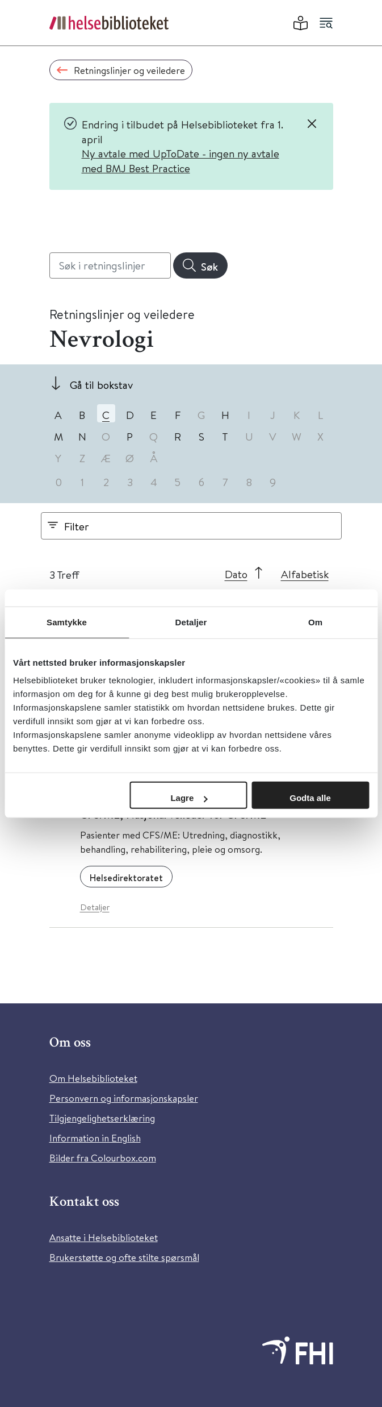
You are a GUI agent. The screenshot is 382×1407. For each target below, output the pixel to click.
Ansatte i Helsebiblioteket (103, 1237)
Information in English (95, 1137)
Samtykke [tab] (67, 621)
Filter (76, 526)
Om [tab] (315, 621)
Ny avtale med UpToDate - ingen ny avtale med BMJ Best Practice (180, 160)
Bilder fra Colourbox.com (102, 1157)
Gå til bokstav (101, 384)
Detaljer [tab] (191, 621)
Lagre (188, 798)
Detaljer (95, 907)
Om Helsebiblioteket (93, 1078)
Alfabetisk (305, 574)
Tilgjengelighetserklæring (102, 1117)
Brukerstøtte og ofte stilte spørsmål (124, 1257)
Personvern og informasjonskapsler (123, 1098)
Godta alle (310, 798)
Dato (236, 574)
